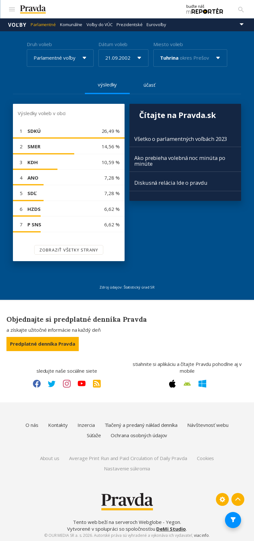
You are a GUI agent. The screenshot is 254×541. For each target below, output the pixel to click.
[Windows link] (202, 383)
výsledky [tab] (107, 84)
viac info (201, 534)
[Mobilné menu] (11, 9)
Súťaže (94, 434)
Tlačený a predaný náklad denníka (141, 424)
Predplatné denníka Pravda (42, 343)
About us (49, 458)
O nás (31, 424)
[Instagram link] (67, 383)
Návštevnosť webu (208, 424)
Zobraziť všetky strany (68, 249)
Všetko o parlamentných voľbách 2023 (180, 138)
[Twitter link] (52, 383)
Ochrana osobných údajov (139, 434)
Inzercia (86, 424)
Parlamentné (43, 24)
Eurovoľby (156, 24)
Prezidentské (129, 24)
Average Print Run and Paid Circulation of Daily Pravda (128, 458)
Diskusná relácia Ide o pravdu (171, 182)
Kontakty (58, 424)
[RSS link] (97, 383)
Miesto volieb (168, 43)
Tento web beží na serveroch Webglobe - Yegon (126, 521)
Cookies (205, 458)
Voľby (17, 24)
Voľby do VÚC (99, 24)
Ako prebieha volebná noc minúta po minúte (179, 160)
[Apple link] (172, 383)
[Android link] (187, 383)
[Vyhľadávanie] (241, 9)
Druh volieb (39, 43)
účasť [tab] (149, 84)
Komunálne (71, 24)
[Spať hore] (237, 499)
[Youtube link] (82, 383)
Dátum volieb (112, 43)
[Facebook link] (37, 383)
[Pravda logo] (97, 9)
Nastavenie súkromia (127, 468)
